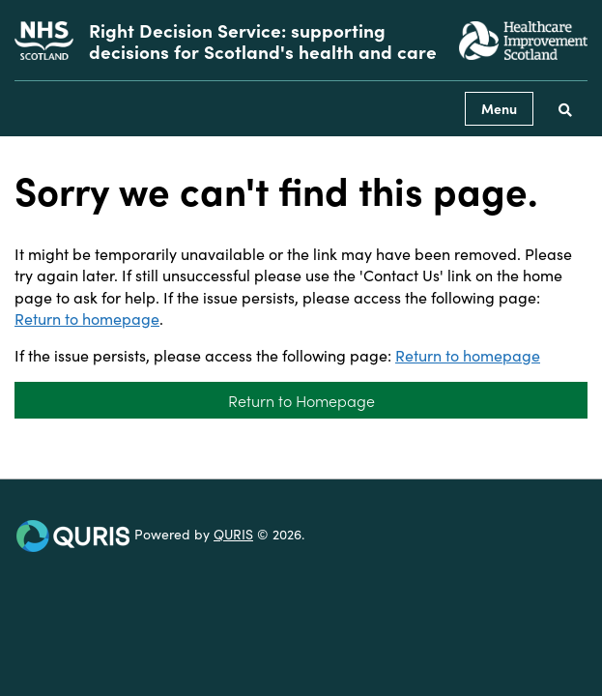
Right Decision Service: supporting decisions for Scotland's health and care (263, 40)
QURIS (233, 533)
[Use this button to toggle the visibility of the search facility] (565, 108)
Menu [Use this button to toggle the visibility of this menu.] (499, 108)
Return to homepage (86, 318)
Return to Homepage (301, 400)
